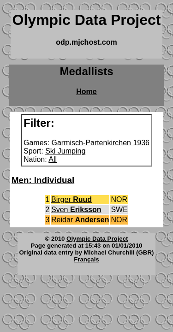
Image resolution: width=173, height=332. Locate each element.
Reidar (80, 220)
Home (86, 91)
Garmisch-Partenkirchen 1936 (100, 143)
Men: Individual (43, 180)
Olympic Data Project (97, 238)
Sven (76, 209)
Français (86, 259)
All (52, 159)
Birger (71, 199)
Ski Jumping (65, 151)
